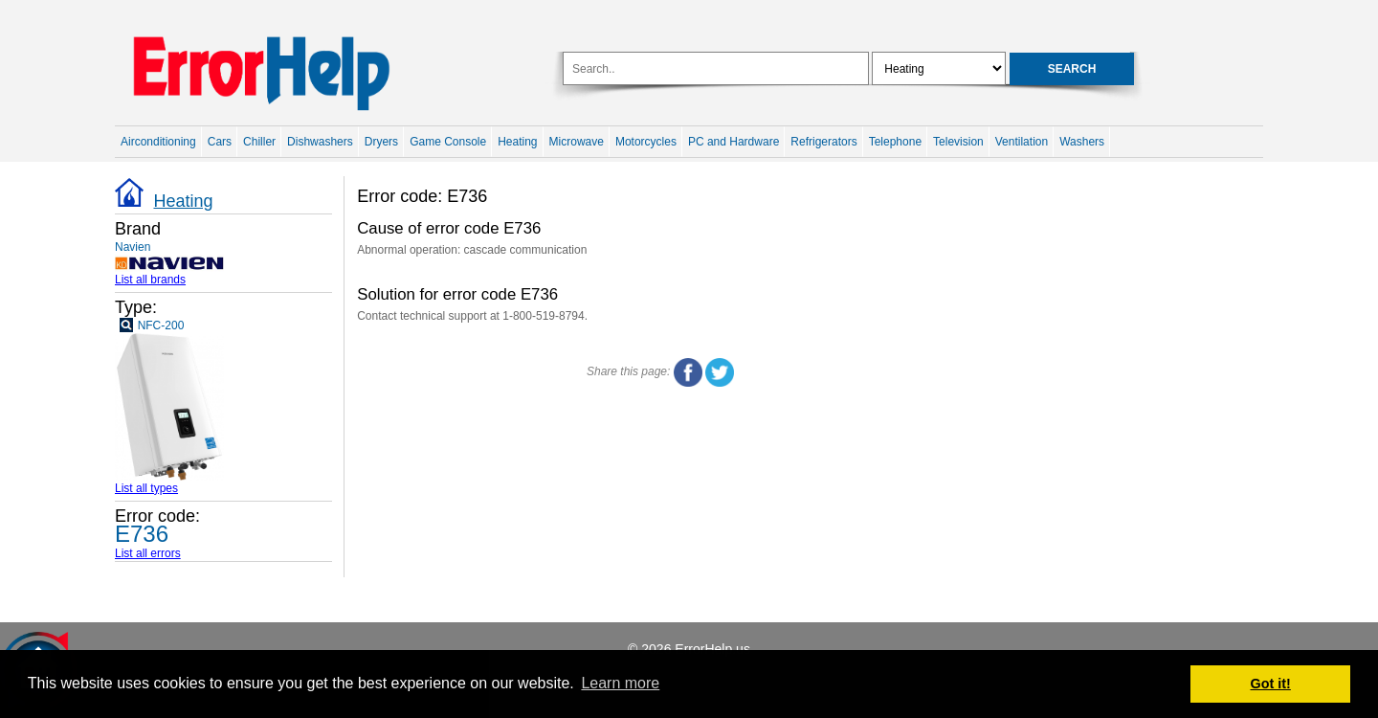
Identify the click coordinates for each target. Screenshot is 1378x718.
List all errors (148, 553)
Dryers (381, 141)
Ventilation (1021, 141)
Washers (1081, 141)
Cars (220, 141)
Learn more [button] (620, 683)
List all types (146, 488)
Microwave (576, 141)
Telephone (895, 141)
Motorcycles (646, 141)
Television (958, 141)
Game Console (448, 141)
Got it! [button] (1271, 683)
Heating (517, 141)
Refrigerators (823, 141)
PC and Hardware (733, 141)
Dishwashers (320, 141)
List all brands (150, 279)
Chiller (259, 141)
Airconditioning (158, 141)
